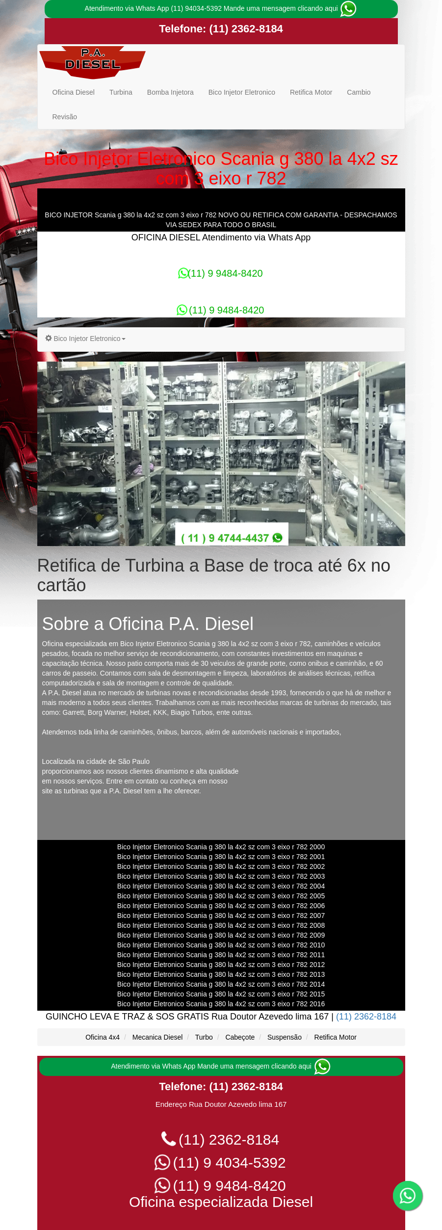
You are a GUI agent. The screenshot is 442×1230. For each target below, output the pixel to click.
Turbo (204, 1037)
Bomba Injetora (170, 92)
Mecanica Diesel (157, 1037)
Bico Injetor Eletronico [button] (85, 338)
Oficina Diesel (73, 92)
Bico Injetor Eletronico (241, 92)
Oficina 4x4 (102, 1037)
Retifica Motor (311, 92)
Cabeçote (240, 1037)
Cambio (358, 92)
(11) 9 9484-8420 (220, 273)
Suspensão (284, 1037)
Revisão (65, 117)
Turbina (120, 92)
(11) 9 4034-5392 (221, 1162)
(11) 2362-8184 (244, 29)
